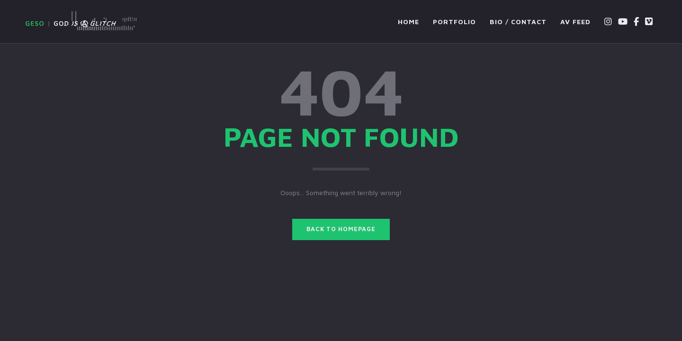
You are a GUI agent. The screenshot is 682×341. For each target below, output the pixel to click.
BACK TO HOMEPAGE (341, 229)
